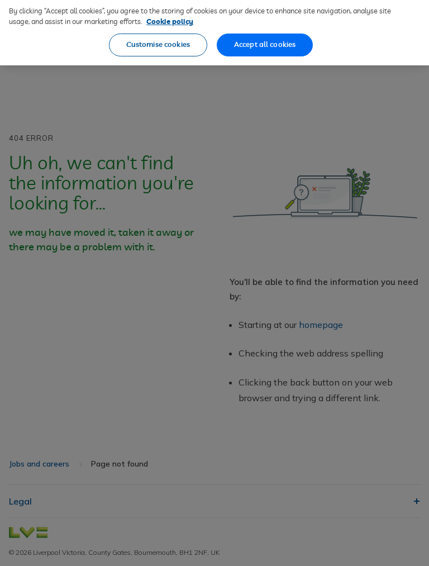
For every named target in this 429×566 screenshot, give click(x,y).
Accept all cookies (264, 40)
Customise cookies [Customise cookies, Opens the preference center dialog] (158, 40)
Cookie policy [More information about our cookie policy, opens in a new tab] (169, 17)
